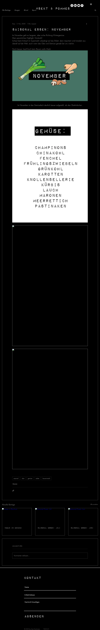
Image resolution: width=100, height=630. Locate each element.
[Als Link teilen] (13, 491)
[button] (91, 4)
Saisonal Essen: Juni (82, 528)
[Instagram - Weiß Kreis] (72, 5)
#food (26, 10)
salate (37, 478)
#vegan (17, 10)
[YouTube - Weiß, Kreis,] (78, 5)
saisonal (16, 478)
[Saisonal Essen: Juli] (50, 516)
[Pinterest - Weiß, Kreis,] (82, 5)
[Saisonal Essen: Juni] (83, 516)
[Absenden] (34, 616)
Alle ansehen (94, 504)
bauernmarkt (46, 478)
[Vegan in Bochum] (17, 516)
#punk (34, 10)
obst (23, 478)
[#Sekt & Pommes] (53, 8)
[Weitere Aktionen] (86, 23)
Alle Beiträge (6, 10)
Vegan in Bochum (13, 528)
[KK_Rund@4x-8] (75, 5)
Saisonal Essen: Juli (49, 528)
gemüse (30, 478)
